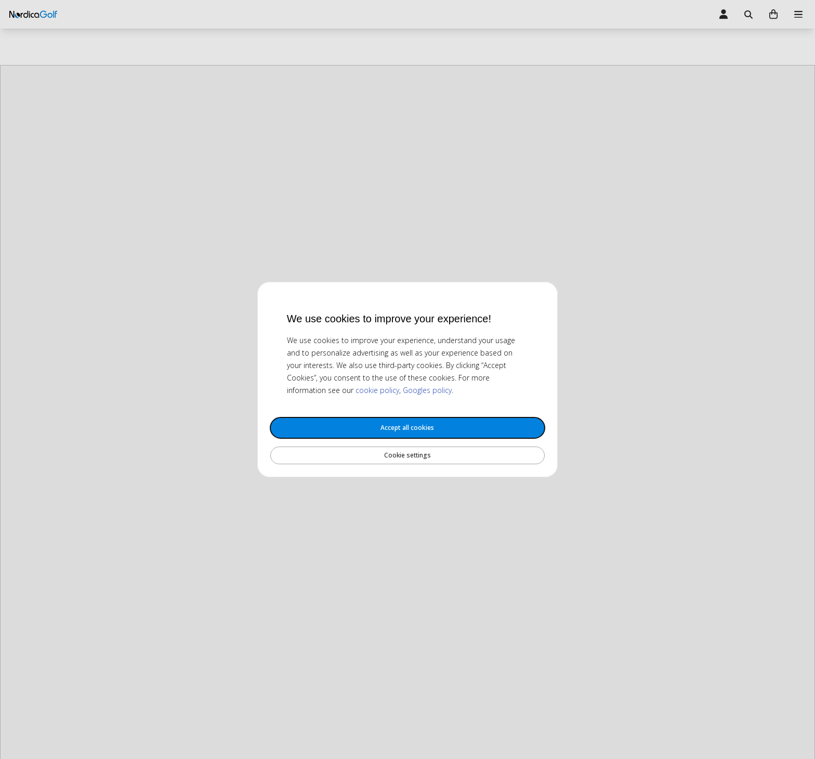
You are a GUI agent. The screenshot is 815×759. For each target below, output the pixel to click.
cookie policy (377, 390)
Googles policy (427, 390)
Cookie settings (407, 455)
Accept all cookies (407, 427)
